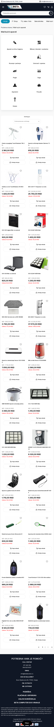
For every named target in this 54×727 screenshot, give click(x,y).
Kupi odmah (14, 158)
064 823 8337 (27, 667)
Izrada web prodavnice (20, 721)
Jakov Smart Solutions (35, 721)
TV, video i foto (26, 21)
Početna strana (6, 27)
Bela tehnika (39, 21)
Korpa (48, 7)
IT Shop (15, 21)
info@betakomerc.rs (27, 674)
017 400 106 (27, 665)
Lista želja (45, 7)
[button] (3, 7)
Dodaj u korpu (14, 162)
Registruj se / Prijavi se (52, 7)
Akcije (5, 21)
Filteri (27, 723)
